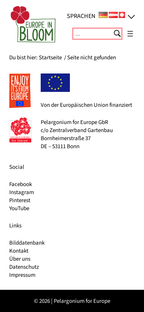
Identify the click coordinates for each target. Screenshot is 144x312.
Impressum (22, 275)
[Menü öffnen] (130, 33)
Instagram (21, 192)
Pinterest (19, 200)
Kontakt (18, 251)
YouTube (19, 208)
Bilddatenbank (27, 243)
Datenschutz (24, 267)
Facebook (20, 184)
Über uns (19, 259)
